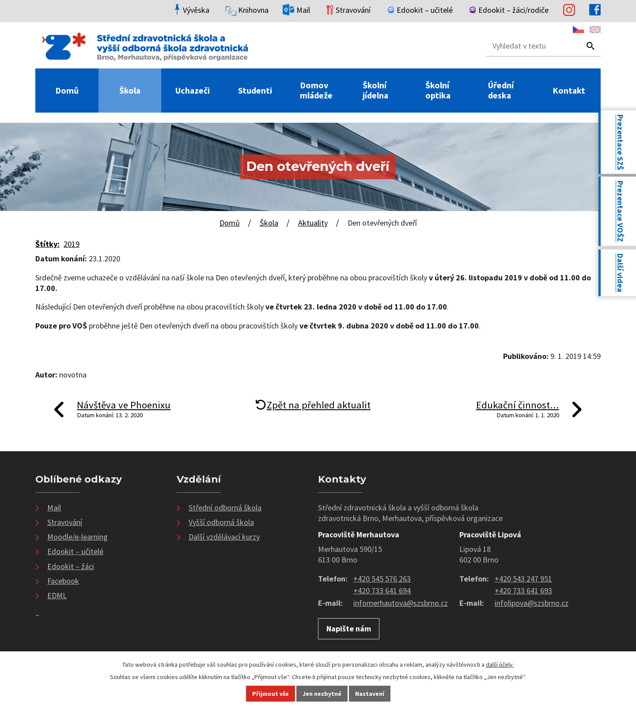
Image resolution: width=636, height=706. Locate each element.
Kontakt (569, 91)
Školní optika (437, 90)
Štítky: (47, 244)
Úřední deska (501, 90)
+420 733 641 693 (523, 590)
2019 (72, 244)
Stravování (64, 522)
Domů (67, 91)
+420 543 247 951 (523, 579)
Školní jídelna (375, 90)
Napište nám (348, 628)
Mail (54, 507)
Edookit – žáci (70, 566)
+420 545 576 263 (382, 579)
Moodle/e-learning (77, 537)
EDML (57, 595)
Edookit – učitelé (75, 551)
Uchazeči (192, 91)
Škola (129, 91)
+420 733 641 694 (382, 590)
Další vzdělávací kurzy (224, 537)
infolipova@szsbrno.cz (531, 603)
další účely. (500, 664)
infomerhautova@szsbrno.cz (400, 603)
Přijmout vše (270, 694)
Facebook (63, 581)
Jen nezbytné (322, 694)
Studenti (255, 91)
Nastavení (369, 694)
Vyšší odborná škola (221, 522)
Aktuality (313, 223)
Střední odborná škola (225, 507)
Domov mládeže (316, 90)
